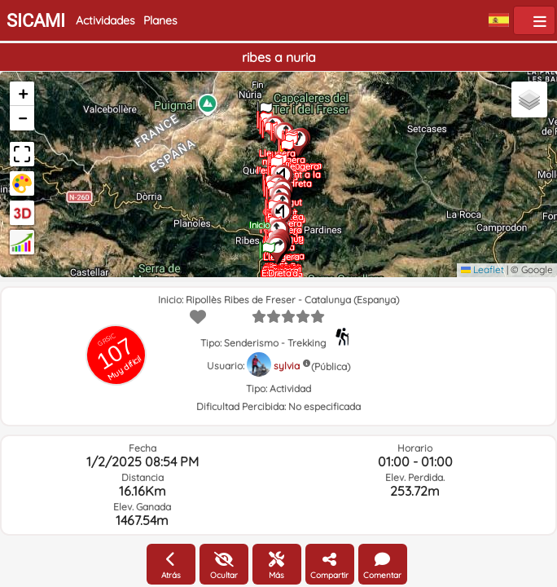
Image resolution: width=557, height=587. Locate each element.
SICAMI (36, 21)
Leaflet (482, 269)
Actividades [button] (105, 20)
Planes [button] (160, 20)
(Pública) (330, 366)
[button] (267, 244)
